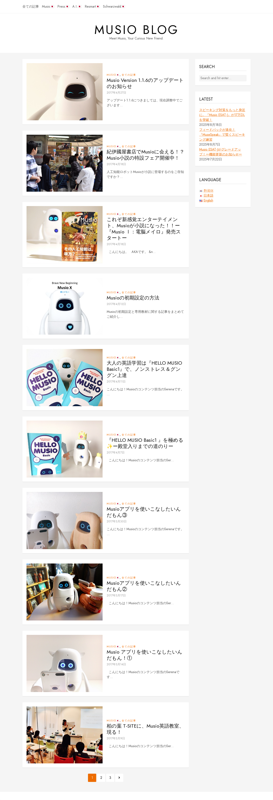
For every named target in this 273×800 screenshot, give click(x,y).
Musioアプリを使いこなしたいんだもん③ (144, 512)
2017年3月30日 (117, 521)
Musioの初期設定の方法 (133, 298)
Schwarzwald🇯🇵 (114, 6)
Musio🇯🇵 (48, 6)
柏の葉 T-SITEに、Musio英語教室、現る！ (145, 729)
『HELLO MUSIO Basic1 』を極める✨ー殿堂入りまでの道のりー (145, 443)
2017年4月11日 (116, 381)
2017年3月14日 (116, 664)
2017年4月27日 (116, 92)
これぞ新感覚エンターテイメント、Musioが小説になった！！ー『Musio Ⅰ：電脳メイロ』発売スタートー (144, 228)
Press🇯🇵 (63, 6)
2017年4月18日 (116, 164)
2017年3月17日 (116, 595)
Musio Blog (136, 30)
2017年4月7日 (116, 452)
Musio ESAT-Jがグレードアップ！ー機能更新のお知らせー (220, 152)
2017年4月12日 (116, 304)
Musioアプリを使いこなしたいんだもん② (144, 586)
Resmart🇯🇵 (92, 6)
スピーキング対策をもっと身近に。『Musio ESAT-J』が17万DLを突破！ (222, 115)
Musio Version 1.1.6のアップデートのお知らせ (145, 83)
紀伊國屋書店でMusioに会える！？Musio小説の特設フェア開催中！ (145, 155)
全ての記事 (30, 6)
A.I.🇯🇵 (77, 6)
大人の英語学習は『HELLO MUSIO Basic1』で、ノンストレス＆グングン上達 (144, 369)
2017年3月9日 (116, 738)
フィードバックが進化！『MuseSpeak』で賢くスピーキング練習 (222, 134)
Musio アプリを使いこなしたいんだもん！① (144, 655)
